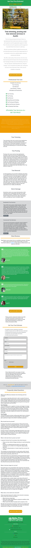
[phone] (15, 347)
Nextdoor (16, 537)
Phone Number (7, 345)
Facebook (16, 533)
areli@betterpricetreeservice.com (18, 386)
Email (5, 341)
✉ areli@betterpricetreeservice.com (15, 529)
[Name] (15, 340)
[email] (15, 343)
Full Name (6, 337)
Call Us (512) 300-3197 (15, 75)
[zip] (15, 351)
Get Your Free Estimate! (15, 1)
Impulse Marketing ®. (18, 547)
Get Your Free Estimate (15, 27)
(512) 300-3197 (11, 384)
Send (15, 366)
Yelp (16, 535)
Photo (5, 360)
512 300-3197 (15, 4)
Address (6, 349)
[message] (15, 356)
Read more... (6, 215)
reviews (12, 242)
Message (5, 353)
